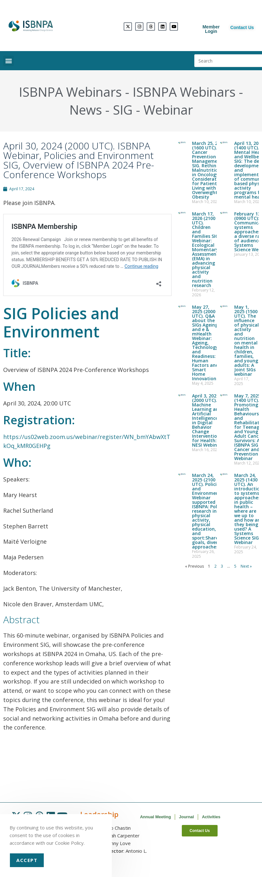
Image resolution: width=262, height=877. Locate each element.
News (85, 109)
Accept (26, 860)
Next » (246, 566)
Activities (211, 816)
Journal (186, 816)
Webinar (168, 109)
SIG (123, 109)
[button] (8, 61)
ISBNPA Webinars (70, 92)
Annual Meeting (155, 816)
